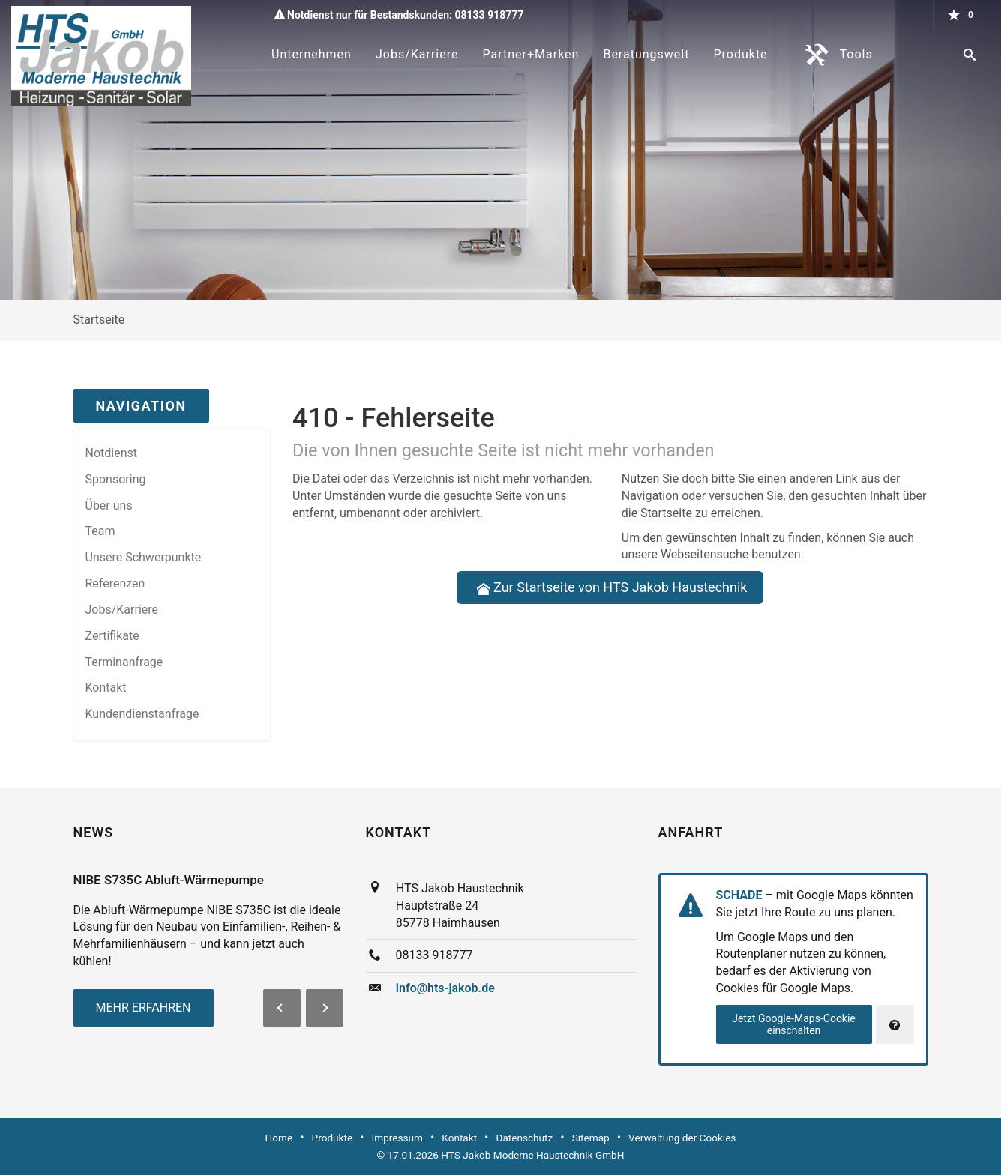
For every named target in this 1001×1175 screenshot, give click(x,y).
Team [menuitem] (100, 531)
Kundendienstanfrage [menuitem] (142, 714)
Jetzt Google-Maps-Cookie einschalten (794, 1024)
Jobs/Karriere (417, 54)
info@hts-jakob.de (445, 988)
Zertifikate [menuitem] (112, 636)
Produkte (740, 54)
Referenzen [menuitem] (115, 583)
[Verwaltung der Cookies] (895, 1024)
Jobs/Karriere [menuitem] (122, 609)
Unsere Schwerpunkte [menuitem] (143, 557)
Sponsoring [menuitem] (115, 479)
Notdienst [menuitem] (111, 453)
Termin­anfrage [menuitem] (124, 662)
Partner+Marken (530, 54)
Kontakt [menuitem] (106, 687)
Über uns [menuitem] (109, 505)
